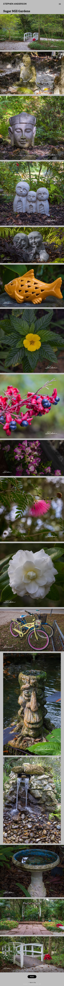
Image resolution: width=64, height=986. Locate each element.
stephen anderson (14, 4)
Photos (32, 976)
